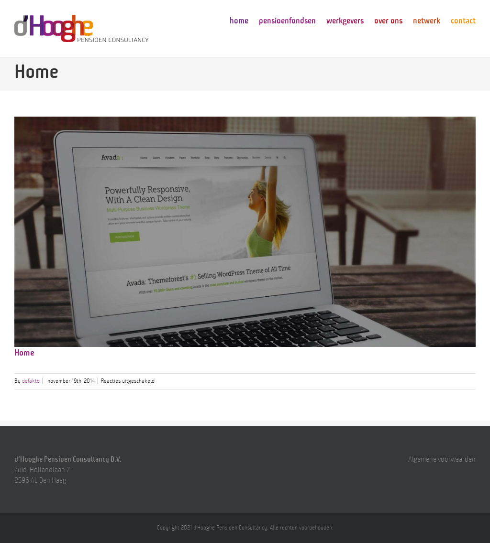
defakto (31, 381)
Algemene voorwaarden (442, 460)
